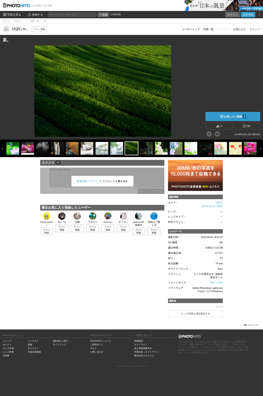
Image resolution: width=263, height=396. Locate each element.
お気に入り (239, 29)
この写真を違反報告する (197, 313)
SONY (219, 202)
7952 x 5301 (216, 282)
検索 (103, 14)
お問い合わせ (96, 352)
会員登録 (248, 14)
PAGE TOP (253, 325)
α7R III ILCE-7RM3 (212, 206)
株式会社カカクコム (144, 355)
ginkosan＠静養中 (138, 219)
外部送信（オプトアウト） (147, 352)
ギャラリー (33, 348)
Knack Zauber (46, 219)
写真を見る (12, 14)
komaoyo (108, 217)
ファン (253, 29)
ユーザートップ (191, 29)
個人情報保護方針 (143, 348)
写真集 (6, 355)
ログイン (232, 14)
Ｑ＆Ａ (93, 348)
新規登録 (82, 181)
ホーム (6, 21)
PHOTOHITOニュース (100, 341)
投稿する (35, 14)
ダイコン (123, 217)
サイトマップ (59, 345)
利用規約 (138, 341)
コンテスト (33, 341)
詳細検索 (116, 14)
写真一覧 (34, 21)
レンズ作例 (8, 352)
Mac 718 (62, 217)
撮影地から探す (60, 341)
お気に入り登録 (235, 117)
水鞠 (77, 217)
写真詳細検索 (34, 352)
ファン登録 (39, 29)
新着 (30, 345)
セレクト (7, 345)
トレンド (7, 341)
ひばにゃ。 (20, 21)
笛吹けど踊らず (154, 219)
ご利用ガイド (96, 345)
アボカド (92, 217)
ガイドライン (140, 345)
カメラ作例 (8, 348)
